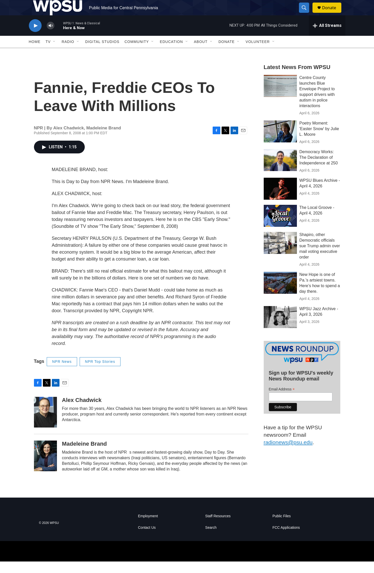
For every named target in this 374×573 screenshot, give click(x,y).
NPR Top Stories (100, 373)
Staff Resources (218, 528)
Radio (68, 53)
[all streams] (327, 37)
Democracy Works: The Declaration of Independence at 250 (318, 169)
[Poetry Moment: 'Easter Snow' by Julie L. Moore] (280, 143)
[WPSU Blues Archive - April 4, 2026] (280, 200)
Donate (332, 13)
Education (171, 53)
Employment (148, 528)
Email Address (282, 400)
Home (35, 53)
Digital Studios (102, 53)
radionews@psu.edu (288, 454)
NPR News (61, 373)
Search (210, 539)
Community (137, 53)
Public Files (281, 528)
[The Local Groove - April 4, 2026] (280, 227)
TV (48, 53)
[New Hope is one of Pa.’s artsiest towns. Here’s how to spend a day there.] (280, 294)
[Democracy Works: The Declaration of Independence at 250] (280, 172)
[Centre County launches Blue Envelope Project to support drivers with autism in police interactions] (280, 97)
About (201, 53)
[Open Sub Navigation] (54, 53)
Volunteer (258, 53)
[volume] (50, 37)
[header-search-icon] (306, 13)
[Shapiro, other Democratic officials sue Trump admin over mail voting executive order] (280, 254)
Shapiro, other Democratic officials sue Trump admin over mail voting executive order (319, 257)
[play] (35, 37)
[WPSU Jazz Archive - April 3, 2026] (280, 329)
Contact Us (147, 539)
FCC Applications (286, 539)
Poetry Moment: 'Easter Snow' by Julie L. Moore (319, 140)
